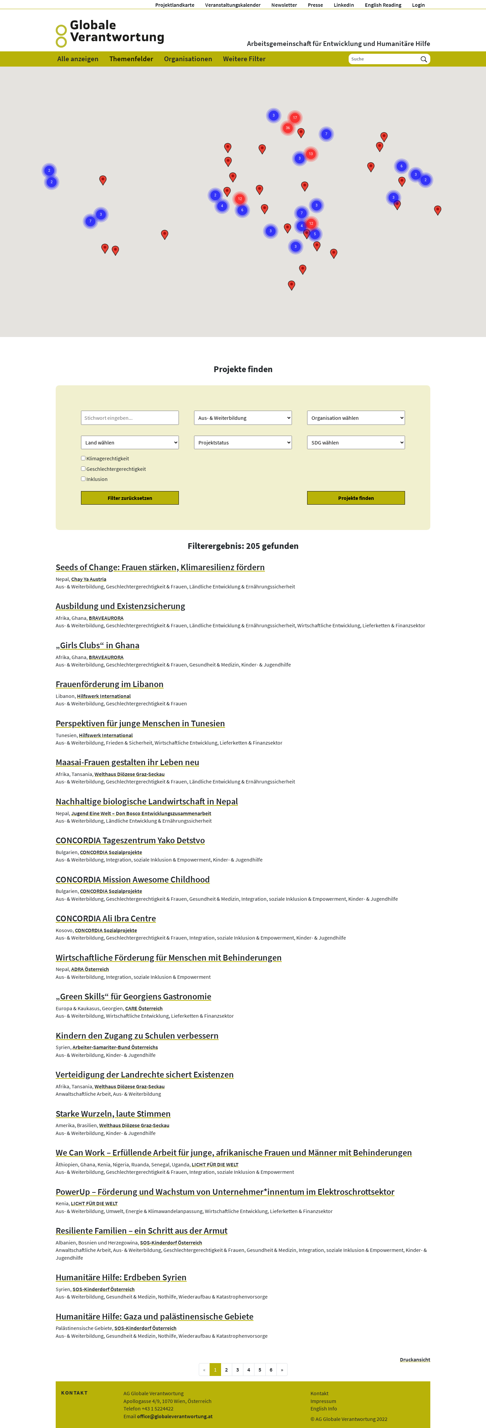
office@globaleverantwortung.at (175, 1416)
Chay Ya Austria (88, 579)
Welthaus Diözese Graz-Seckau (129, 774)
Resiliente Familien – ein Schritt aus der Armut (141, 1230)
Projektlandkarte (174, 4)
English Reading (383, 4)
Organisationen (188, 58)
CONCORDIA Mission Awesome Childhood (133, 879)
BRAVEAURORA (106, 617)
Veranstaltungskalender (233, 4)
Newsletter (284, 4)
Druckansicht (415, 1359)
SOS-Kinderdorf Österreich (171, 1242)
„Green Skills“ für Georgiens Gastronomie (133, 996)
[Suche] (383, 59)
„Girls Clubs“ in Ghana (97, 645)
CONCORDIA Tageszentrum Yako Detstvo (130, 840)
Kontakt (319, 1393)
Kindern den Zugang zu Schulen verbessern (137, 1035)
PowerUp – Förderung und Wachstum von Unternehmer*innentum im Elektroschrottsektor (225, 1191)
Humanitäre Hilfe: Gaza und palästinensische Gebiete (154, 1316)
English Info (323, 1408)
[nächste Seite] (282, 1369)
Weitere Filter (244, 58)
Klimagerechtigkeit (107, 458)
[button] (164, 235)
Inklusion (97, 479)
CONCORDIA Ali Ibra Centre (106, 918)
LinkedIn (344, 4)
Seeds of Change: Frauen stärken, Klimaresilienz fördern (160, 567)
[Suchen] (423, 59)
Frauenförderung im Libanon (110, 684)
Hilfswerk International (104, 696)
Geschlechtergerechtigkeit (116, 468)
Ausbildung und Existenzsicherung (120, 606)
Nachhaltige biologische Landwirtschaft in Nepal (147, 801)
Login (418, 4)
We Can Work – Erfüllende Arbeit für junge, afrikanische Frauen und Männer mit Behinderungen (234, 1152)
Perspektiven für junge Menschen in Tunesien (140, 723)
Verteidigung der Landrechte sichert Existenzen (145, 1074)
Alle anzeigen (78, 58)
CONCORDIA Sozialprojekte (111, 852)
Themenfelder (131, 58)
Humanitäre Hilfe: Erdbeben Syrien (121, 1277)
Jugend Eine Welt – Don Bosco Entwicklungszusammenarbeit (141, 813)
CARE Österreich (144, 1008)
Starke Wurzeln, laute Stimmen (113, 1113)
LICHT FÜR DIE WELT (215, 1164)
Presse (315, 4)
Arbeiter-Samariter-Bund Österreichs (115, 1047)
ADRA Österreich (90, 969)
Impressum (323, 1401)
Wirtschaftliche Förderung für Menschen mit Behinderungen (169, 957)
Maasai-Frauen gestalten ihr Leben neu (127, 762)
